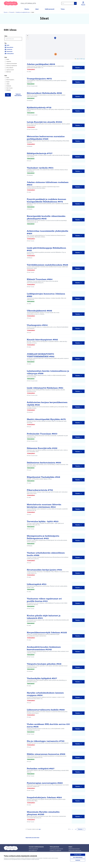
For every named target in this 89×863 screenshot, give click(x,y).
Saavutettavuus (33, 850)
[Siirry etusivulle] (20, 3)
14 (75, 829)
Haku (5, 36)
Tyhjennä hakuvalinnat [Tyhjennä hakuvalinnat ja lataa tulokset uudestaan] (18, 94)
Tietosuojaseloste (33, 848)
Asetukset (77, 860)
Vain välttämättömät (77, 857)
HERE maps (82, 58)
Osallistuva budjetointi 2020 (23, 12)
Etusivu (6, 12)
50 (40, 829)
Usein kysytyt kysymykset (56, 848)
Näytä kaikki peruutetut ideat (32, 837)
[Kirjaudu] (83, 3)
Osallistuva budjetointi (55, 850)
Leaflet (77, 58)
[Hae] (69, 3)
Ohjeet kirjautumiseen (74, 848)
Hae (8, 95)
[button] (54, 37)
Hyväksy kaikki (77, 854)
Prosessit (11, 12)
